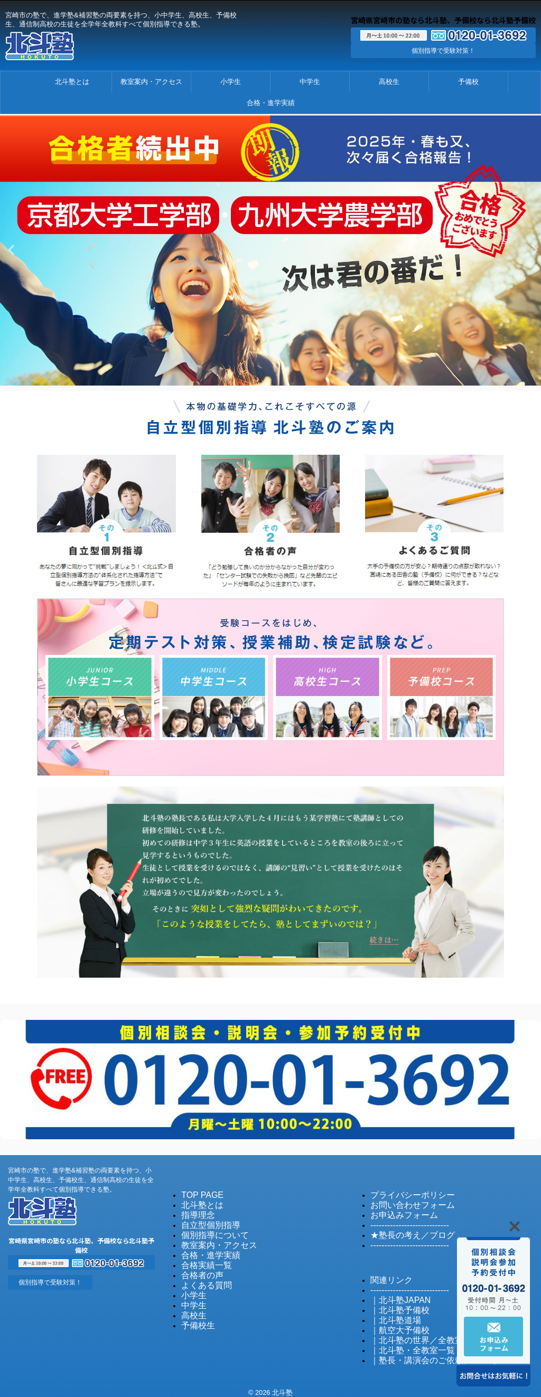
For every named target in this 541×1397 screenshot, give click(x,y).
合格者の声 (198, 1268)
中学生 (310, 82)
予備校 (468, 82)
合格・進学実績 (271, 103)
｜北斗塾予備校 (394, 1303)
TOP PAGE (198, 1192)
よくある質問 (201, 1278)
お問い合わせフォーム (404, 1202)
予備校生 (195, 1316)
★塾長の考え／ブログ (404, 1230)
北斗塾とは (72, 82)
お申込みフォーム (397, 1211)
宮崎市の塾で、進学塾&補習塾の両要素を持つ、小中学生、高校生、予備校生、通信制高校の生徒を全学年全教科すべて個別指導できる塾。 (81, 1177)
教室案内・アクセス (151, 82)
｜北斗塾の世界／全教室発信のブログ (428, 1331)
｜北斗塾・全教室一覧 (404, 1341)
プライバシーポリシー (404, 1192)
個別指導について (208, 1230)
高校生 (389, 82)
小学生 (230, 82)
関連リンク (387, 1274)
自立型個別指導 (205, 1221)
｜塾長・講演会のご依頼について (421, 1350)
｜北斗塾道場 (391, 1312)
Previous (10, 249)
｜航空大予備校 (394, 1322)
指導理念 (195, 1211)
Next (531, 249)
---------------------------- (402, 1221)
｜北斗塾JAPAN (394, 1293)
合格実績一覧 (201, 1259)
